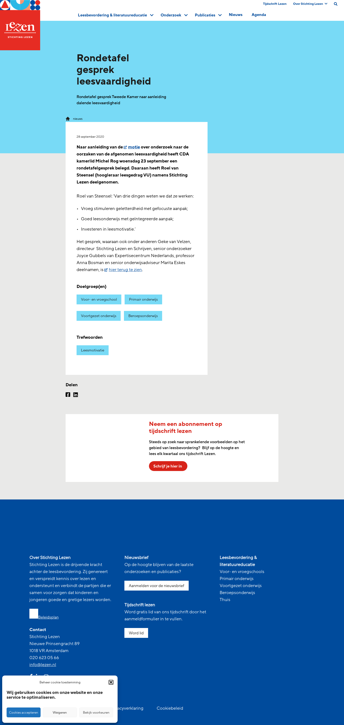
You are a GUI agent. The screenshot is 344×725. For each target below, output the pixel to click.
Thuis (225, 600)
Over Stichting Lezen (310, 4)
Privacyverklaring (126, 708)
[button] (111, 682)
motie (134, 147)
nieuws (77, 119)
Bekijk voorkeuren (96, 712)
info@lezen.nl (42, 665)
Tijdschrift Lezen (275, 4)
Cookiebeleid (170, 708)
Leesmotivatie (92, 350)
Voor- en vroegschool (99, 299)
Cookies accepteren (23, 712)
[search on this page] (335, 3)
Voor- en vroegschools (242, 572)
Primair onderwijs (143, 299)
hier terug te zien (125, 270)
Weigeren (60, 712)
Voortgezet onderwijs (98, 315)
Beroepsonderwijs (143, 315)
